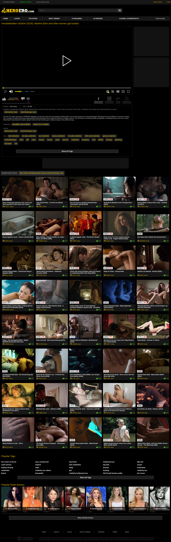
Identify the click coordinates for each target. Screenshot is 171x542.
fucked (49, 140)
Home (5, 18)
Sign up (56, 532)
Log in (69, 532)
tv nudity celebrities (75, 136)
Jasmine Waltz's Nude (42, 2)
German (65, 140)
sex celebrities (44, 136)
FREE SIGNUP (157, 2)
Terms (115, 532)
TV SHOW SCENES (9, 2)
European (8, 143)
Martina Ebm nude (11, 112)
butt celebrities (14, 136)
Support (101, 532)
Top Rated (33, 18)
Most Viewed (54, 18)
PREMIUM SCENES (25, 2)
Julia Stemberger (10, 140)
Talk (93, 140)
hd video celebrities (29, 136)
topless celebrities (58, 136)
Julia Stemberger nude (28, 112)
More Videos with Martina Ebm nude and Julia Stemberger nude (41, 173)
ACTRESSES (98, 18)
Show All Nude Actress (85, 518)
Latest (17, 18)
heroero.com (29, 537)
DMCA (127, 532)
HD (27, 140)
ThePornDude (160, 18)
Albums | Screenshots (129, 18)
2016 (21, 140)
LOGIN (168, 2)
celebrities (75, 140)
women (41, 140)
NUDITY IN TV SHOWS (41, 124)
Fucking (109, 140)
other (34, 140)
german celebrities (109, 136)
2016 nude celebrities (92, 136)
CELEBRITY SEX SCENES (21, 124)
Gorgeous (85, 140)
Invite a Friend (85, 532)
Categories (77, 18)
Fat (16, 143)
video (57, 140)
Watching (118, 140)
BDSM (101, 140)
